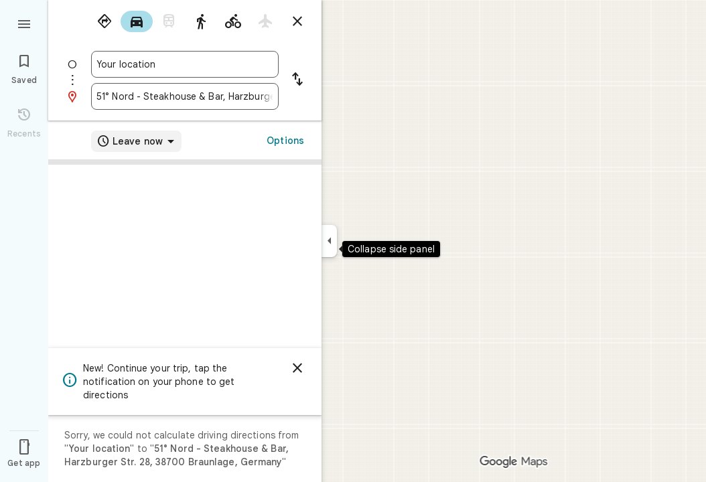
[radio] (104, 21)
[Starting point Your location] (184, 64)
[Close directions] (297, 21)
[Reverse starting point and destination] (297, 80)
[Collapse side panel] (329, 241)
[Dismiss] (297, 368)
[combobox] (184, 64)
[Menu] (24, 23)
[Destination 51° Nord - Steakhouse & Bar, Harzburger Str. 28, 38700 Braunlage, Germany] (184, 96)
